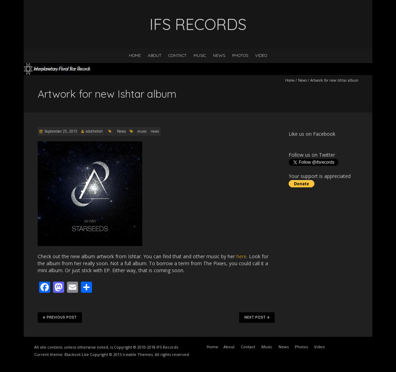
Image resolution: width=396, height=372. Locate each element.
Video (261, 55)
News (219, 55)
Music (199, 55)
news (155, 131)
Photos (240, 55)
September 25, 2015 (60, 131)
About (154, 55)
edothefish (94, 131)
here (241, 256)
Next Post (256, 317)
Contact (177, 55)
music (142, 131)
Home (135, 55)
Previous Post (60, 317)
